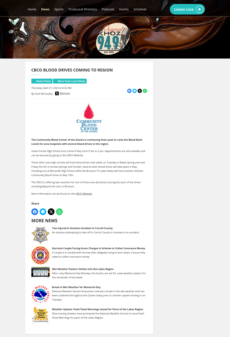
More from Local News (71, 81)
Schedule (139, 9)
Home (32, 9)
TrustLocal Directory (82, 9)
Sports (58, 9)
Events (124, 9)
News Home (43, 81)
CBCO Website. (83, 193)
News (45, 9)
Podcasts (108, 9)
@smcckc (62, 93)
